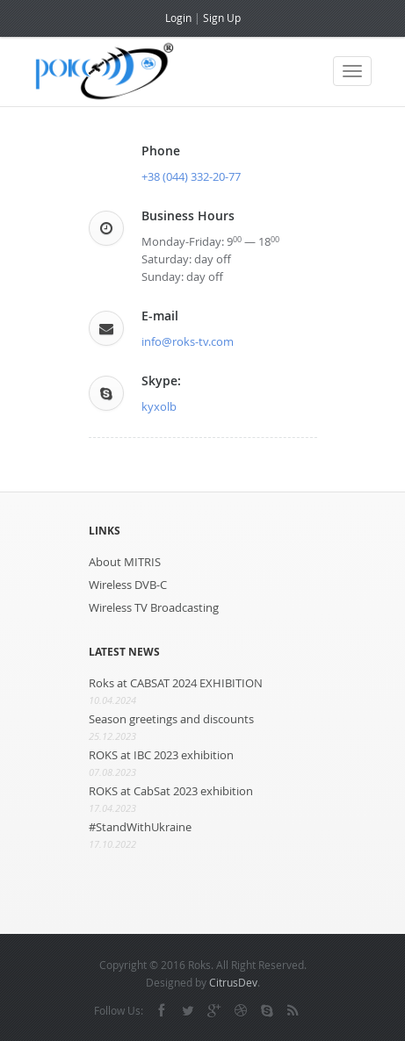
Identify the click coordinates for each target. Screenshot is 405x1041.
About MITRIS (125, 562)
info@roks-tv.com (187, 341)
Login (178, 18)
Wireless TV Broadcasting (154, 607)
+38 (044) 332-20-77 (191, 176)
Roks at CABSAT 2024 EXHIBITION (176, 683)
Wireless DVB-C (128, 584)
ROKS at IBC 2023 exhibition (161, 755)
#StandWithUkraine (140, 827)
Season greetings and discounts (171, 719)
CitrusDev (233, 982)
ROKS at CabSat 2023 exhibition (171, 791)
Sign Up (222, 18)
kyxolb (159, 406)
